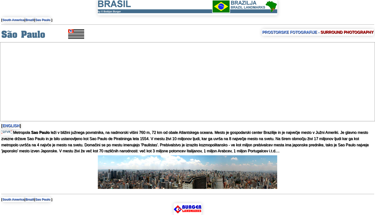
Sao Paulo (42, 20)
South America (13, 20)
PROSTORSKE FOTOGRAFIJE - (318, 32)
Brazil (29, 20)
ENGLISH (10, 126)
